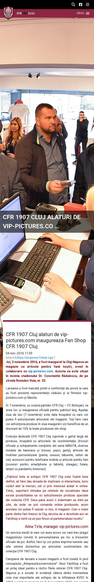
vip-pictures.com (40, 371)
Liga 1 (51, 357)
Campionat (31, 357)
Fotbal (43, 357)
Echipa (19, 357)
